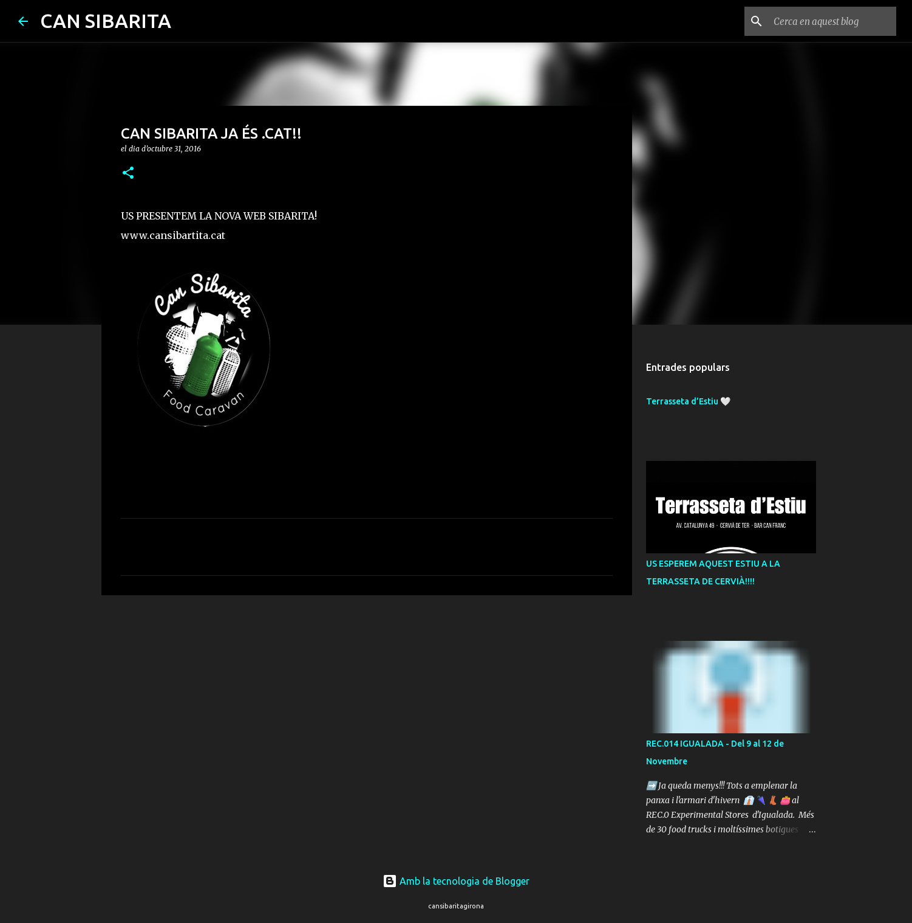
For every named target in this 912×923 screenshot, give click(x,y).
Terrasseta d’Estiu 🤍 (688, 401)
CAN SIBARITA (105, 21)
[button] (128, 173)
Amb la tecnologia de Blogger (456, 881)
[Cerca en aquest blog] (832, 21)
